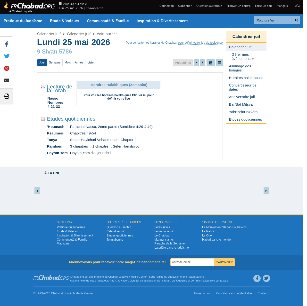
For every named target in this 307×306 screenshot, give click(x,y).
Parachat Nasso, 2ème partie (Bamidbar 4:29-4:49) (111, 127)
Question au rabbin (209, 6)
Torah (167, 280)
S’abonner (185, 6)
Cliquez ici (139, 95)
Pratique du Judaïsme (23, 21)
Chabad (113, 276)
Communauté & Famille (108, 21)
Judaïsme (181, 280)
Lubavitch (124, 276)
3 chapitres (79, 146)
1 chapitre (100, 146)
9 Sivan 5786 (54, 51)
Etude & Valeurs (64, 21)
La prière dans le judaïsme (171, 247)
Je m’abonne (115, 239)
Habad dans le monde (216, 239)
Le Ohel (207, 235)
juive (212, 280)
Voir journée (107, 33)
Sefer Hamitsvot (126, 146)
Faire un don (263, 6)
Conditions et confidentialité (234, 293)
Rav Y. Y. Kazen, (119, 280)
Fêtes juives (162, 227)
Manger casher (164, 239)
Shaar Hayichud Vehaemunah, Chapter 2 (103, 140)
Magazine (63, 243)
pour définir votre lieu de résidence (200, 42)
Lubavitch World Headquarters (186, 276)
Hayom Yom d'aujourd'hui (90, 153)
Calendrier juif (49, 33)
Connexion (166, 6)
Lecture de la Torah (59, 89)
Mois (68, 62)
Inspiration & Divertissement (162, 21)
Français (282, 6)
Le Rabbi (208, 231)
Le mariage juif (164, 231)
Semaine (54, 62)
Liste (90, 62)
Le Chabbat (161, 235)
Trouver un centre (238, 6)
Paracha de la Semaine (169, 243)
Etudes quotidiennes (71, 119)
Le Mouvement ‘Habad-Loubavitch (224, 227)
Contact (262, 293)
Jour (42, 62)
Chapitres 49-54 (83, 133)
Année (79, 62)
